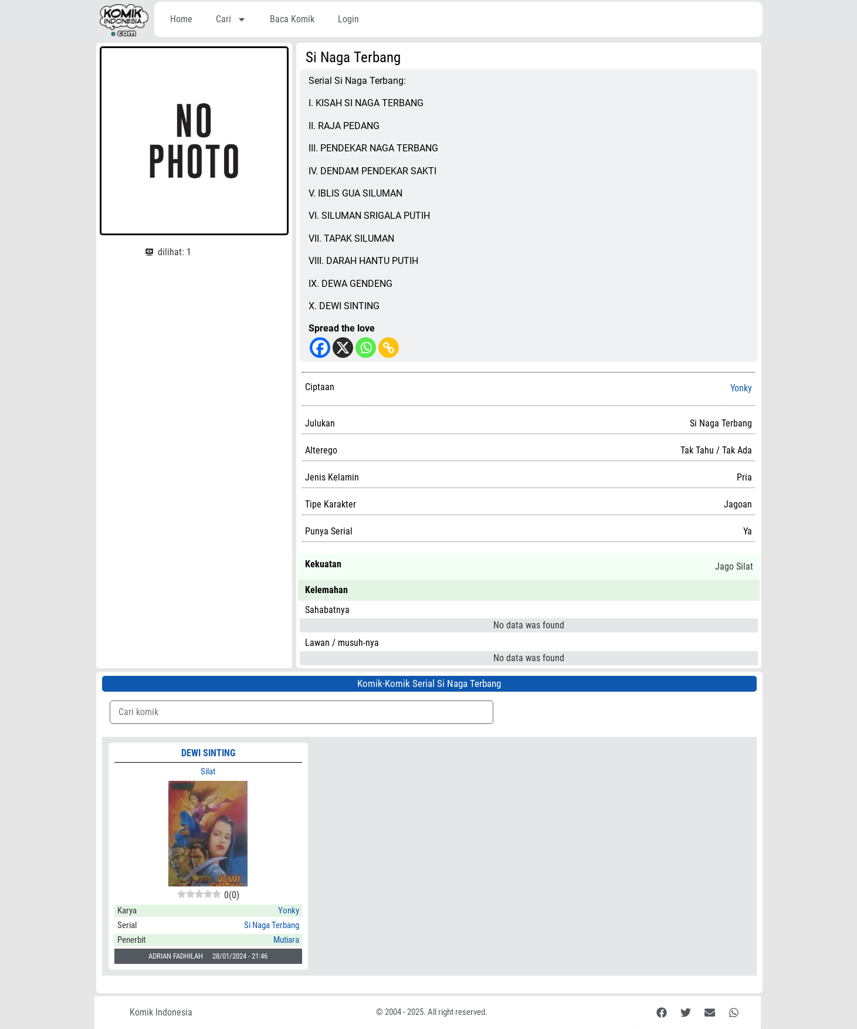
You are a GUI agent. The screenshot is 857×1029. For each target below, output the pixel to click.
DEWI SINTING (208, 753)
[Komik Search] (301, 712)
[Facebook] (320, 347)
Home (181, 19)
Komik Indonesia (161, 1012)
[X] (343, 347)
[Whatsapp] (365, 347)
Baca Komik (292, 19)
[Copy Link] (388, 347)
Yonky (741, 388)
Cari (231, 19)
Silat (208, 771)
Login (348, 19)
